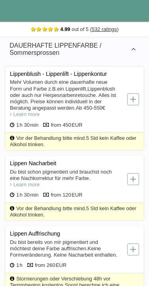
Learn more (26, 114)
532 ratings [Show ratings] (105, 29)
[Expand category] (134, 49)
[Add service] (134, 99)
